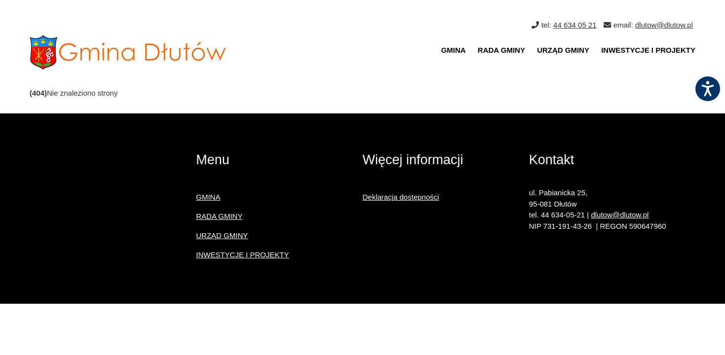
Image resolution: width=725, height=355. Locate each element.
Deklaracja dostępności (401, 197)
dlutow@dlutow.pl (664, 25)
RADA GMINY (501, 50)
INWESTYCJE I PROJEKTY (648, 50)
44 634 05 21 (575, 25)
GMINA (453, 50)
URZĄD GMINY (563, 50)
